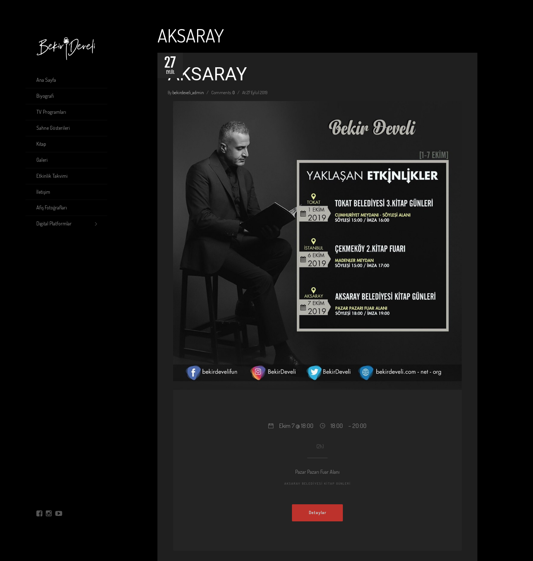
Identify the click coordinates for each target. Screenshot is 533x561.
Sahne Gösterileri (53, 128)
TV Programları (51, 112)
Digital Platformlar (54, 223)
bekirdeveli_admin (188, 92)
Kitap (41, 144)
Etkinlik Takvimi (52, 176)
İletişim (43, 192)
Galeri (42, 160)
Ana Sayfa (46, 80)
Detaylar (317, 512)
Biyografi (45, 96)
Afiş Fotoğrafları (51, 207)
